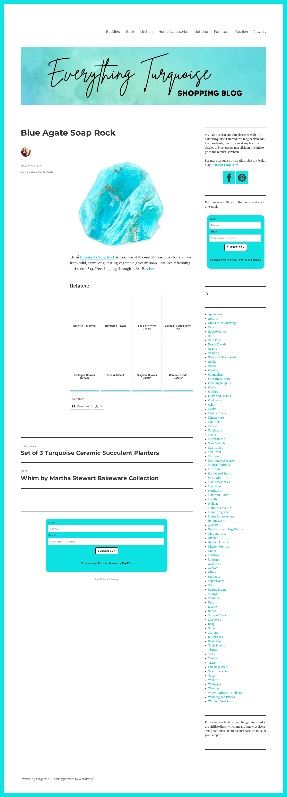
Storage (213, 632)
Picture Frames (218, 589)
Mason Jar (214, 564)
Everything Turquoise (35, 779)
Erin (23, 160)
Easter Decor (216, 439)
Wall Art (213, 680)
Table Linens (216, 645)
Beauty (33, 171)
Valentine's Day (218, 671)
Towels (213, 658)
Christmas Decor (219, 379)
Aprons (213, 318)
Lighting (201, 32)
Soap (211, 624)
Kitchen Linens (218, 542)
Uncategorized (217, 667)
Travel (212, 663)
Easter (212, 435)
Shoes (212, 611)
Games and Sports (220, 473)
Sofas (211, 628)
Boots (212, 366)
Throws (213, 650)
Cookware (214, 400)
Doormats (214, 422)
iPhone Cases (216, 521)
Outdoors (214, 577)
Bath (130, 32)
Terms (104, 579)
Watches (213, 688)
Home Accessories (173, 32)
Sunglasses (215, 637)
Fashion (241, 32)
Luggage (213, 559)
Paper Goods (216, 581)
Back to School (217, 331)
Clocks (212, 387)
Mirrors (213, 568)
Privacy (114, 579)
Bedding (113, 32)
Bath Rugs (214, 340)
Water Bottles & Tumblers (225, 693)
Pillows (213, 594)
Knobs (212, 551)
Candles (213, 370)
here (152, 269)
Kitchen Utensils (219, 546)
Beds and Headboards (222, 357)
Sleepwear (214, 620)
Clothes (213, 392)
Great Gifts (46, 171)
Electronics (215, 447)
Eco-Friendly (216, 443)
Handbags (214, 486)
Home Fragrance (219, 512)
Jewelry (260, 32)
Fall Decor (214, 452)
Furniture (221, 32)
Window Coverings (220, 701)
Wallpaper (214, 684)
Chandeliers (216, 374)
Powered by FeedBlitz (120, 563)
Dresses (213, 426)
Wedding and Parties (221, 697)
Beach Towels (217, 344)
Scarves (213, 607)
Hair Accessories (219, 482)
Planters (213, 598)
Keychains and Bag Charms (226, 529)
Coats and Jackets (219, 396)
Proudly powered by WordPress (73, 779)
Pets (211, 585)
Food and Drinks (219, 465)
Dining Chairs (217, 413)
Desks (212, 409)
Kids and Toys (217, 533)
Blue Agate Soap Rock (97, 257)
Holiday (213, 503)
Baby (211, 327)
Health (212, 499)
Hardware (214, 490)
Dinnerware (216, 417)
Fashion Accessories (221, 460)
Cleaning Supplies (219, 383)
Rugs (211, 602)
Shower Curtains (219, 615)
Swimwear (215, 641)
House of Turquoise (224, 165)
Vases (212, 675)
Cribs (211, 404)
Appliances (215, 314)
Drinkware (215, 430)
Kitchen (146, 32)
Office (212, 572)
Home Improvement (221, 516)
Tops (211, 654)
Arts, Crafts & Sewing (222, 323)
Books (212, 361)
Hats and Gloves (218, 495)
